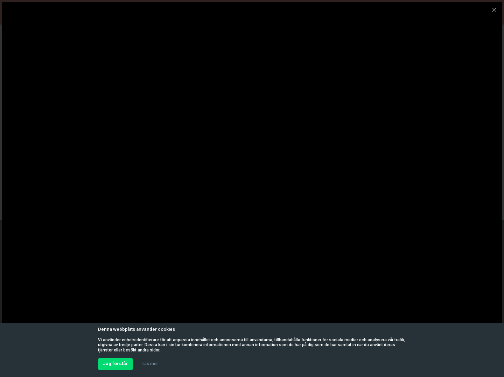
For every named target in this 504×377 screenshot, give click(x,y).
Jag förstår (115, 363)
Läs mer (150, 363)
